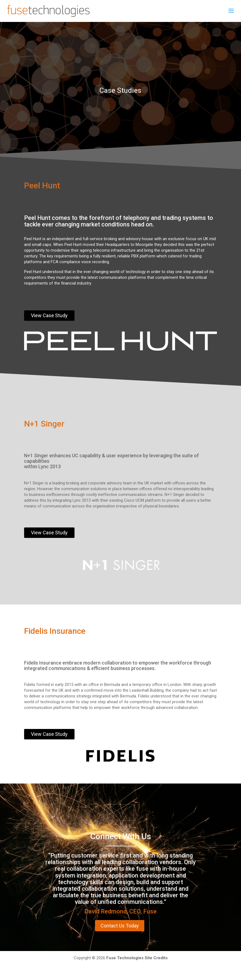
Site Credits (156, 957)
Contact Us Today (120, 926)
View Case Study (49, 315)
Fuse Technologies (125, 957)
